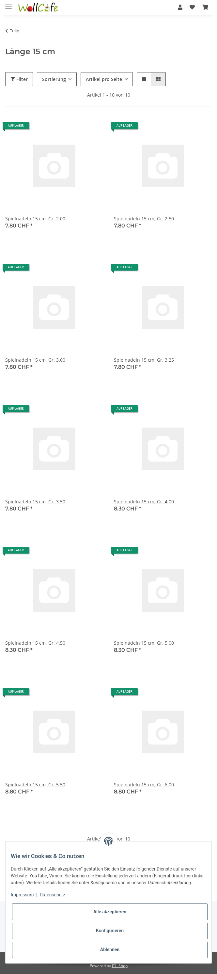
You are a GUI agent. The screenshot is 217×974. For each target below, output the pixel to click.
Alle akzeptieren (109, 911)
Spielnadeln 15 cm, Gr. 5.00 (144, 643)
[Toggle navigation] (8, 4)
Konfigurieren (110, 930)
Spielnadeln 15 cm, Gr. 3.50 (35, 501)
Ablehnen (109, 949)
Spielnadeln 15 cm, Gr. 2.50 (144, 218)
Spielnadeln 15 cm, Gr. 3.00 (35, 360)
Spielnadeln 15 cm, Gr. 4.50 (35, 643)
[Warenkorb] (205, 7)
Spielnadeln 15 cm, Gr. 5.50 (35, 784)
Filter (19, 79)
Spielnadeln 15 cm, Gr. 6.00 (144, 784)
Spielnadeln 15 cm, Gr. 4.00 (144, 501)
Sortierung (54, 79)
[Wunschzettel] (192, 7)
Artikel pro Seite (104, 79)
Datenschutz (52, 894)
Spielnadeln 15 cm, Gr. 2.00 (35, 218)
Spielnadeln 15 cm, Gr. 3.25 (144, 360)
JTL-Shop (120, 965)
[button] (180, 7)
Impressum (22, 894)
